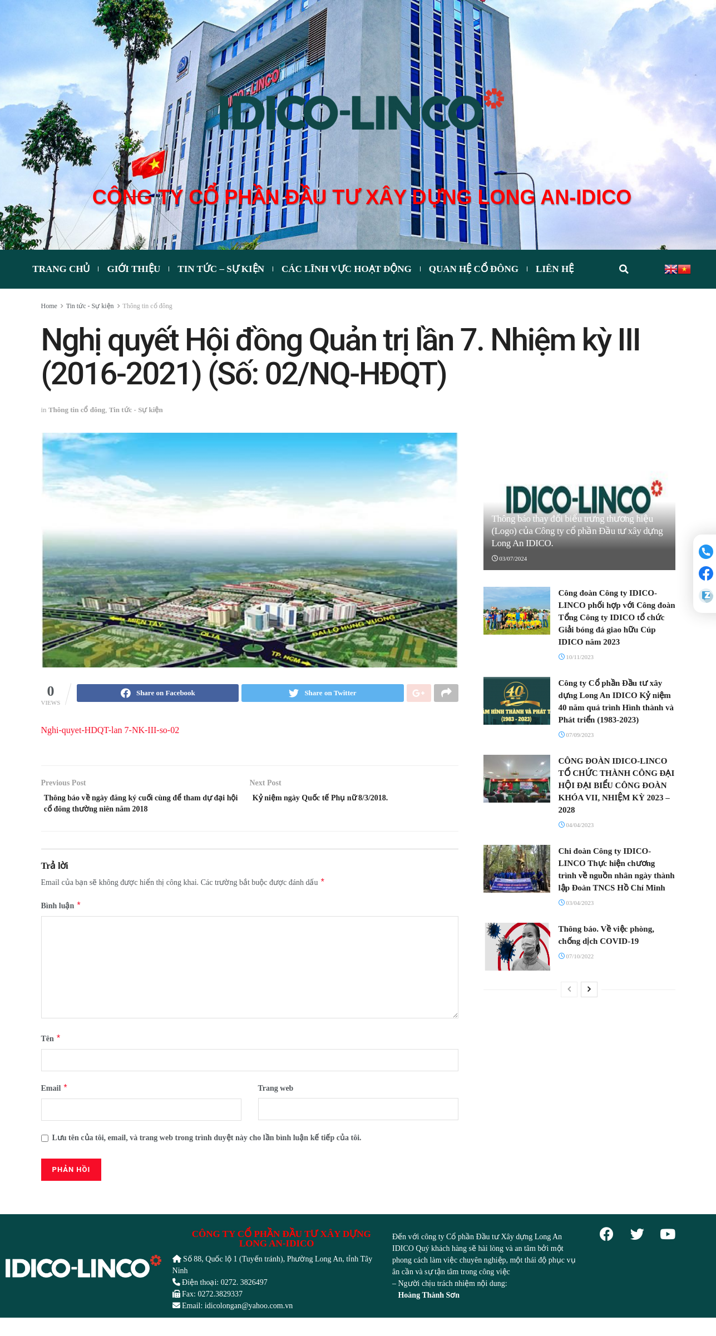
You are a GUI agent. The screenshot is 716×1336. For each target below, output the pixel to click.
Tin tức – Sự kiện (220, 270)
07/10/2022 (576, 956)
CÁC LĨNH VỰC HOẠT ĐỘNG (347, 270)
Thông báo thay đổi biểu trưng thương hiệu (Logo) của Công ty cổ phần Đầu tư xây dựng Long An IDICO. (577, 531)
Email (54, 1096)
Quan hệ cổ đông (474, 270)
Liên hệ (555, 270)
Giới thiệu (133, 270)
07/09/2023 (576, 735)
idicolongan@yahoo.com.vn (249, 1313)
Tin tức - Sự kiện (90, 306)
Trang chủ (61, 270)
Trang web (276, 1096)
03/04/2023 (576, 903)
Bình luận (61, 913)
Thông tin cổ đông (147, 306)
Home (49, 306)
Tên (51, 1046)
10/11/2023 (576, 657)
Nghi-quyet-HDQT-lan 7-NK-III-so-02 (110, 732)
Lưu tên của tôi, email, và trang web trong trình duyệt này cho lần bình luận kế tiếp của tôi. (207, 1145)
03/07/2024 (509, 559)
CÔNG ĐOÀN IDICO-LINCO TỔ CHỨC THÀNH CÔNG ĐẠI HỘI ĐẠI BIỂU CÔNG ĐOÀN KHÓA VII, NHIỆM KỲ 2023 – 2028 (617, 786)
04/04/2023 (576, 825)
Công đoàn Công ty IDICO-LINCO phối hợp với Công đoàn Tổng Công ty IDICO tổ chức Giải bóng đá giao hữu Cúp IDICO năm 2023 (617, 618)
